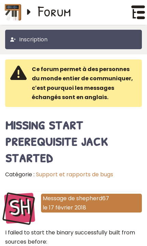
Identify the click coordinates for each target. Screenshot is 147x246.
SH (19, 207)
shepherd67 (92, 198)
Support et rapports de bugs (74, 174)
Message (55, 198)
